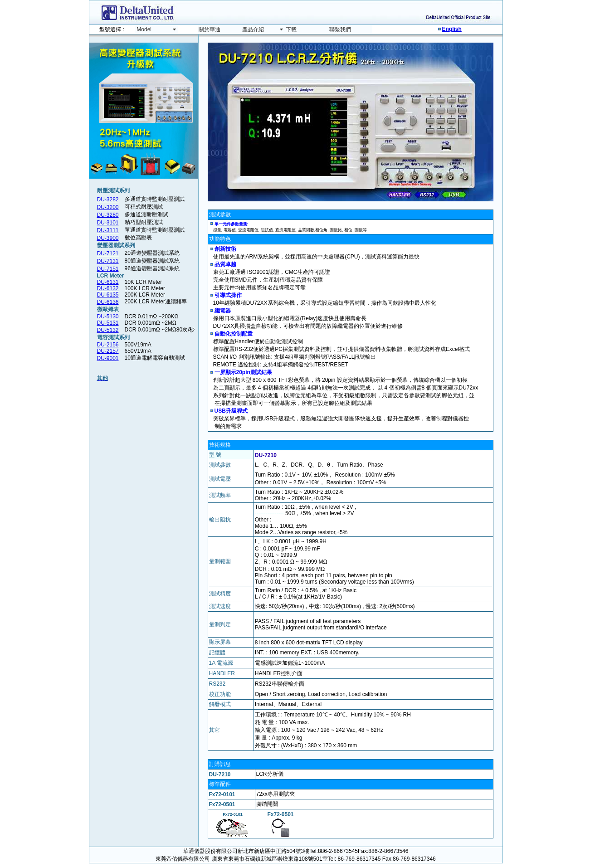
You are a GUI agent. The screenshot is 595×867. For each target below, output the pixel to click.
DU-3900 (108, 238)
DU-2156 (108, 344)
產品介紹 (253, 29)
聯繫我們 (340, 29)
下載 (291, 29)
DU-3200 (108, 207)
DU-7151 (108, 269)
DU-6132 (108, 288)
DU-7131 (108, 261)
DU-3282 (108, 199)
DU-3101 (108, 222)
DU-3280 (108, 215)
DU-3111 (108, 230)
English (452, 29)
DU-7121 (108, 253)
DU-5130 (108, 316)
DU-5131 (108, 323)
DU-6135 (108, 295)
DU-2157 (108, 351)
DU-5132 (108, 330)
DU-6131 (108, 282)
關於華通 (209, 29)
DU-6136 (108, 302)
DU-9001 (108, 358)
